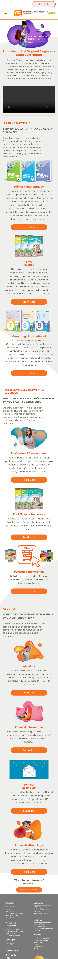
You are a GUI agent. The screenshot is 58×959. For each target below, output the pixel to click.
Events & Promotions (41, 924)
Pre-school (10, 907)
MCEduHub (38, 907)
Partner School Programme (43, 928)
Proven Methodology (41, 940)
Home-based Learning (43, 913)
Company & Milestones (42, 938)
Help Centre (38, 949)
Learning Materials (32, 41)
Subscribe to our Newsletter (29, 890)
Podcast (37, 930)
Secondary (10, 911)
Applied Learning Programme (12, 916)
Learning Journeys (12, 929)
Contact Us (38, 947)
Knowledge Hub (39, 926)
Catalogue (10, 944)
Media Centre (38, 942)
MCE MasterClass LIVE (13, 936)
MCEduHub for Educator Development (14, 933)
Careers (36, 945)
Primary (8, 909)
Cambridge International (15, 913)
